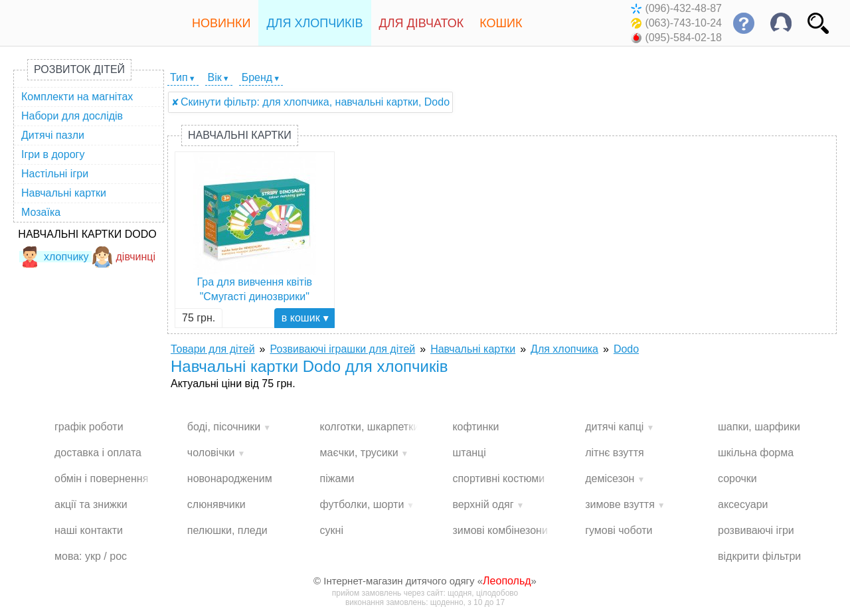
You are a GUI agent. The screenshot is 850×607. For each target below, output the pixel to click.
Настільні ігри (54, 173)
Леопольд (507, 580)
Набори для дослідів (72, 116)
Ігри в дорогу (52, 154)
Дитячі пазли (52, 135)
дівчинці (124, 256)
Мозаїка (40, 212)
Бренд (257, 77)
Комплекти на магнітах (77, 96)
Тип (179, 77)
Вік (215, 77)
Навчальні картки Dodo (87, 234)
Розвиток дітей (79, 69)
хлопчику (54, 256)
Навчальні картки (63, 193)
